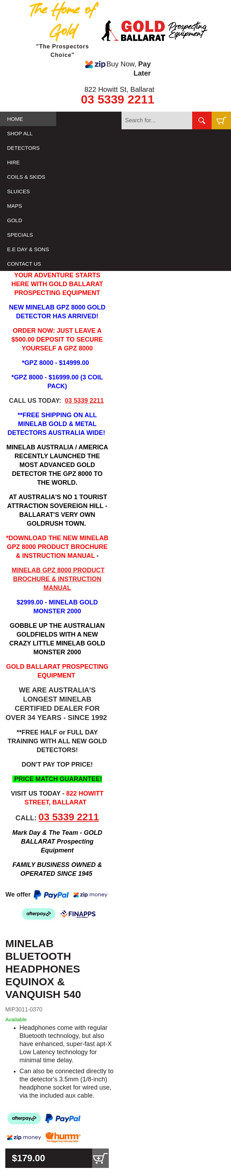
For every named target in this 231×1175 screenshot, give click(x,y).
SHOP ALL (19, 133)
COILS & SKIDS (26, 177)
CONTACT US (24, 264)
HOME (15, 119)
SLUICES (18, 191)
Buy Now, (118, 68)
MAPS (14, 206)
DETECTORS (23, 148)
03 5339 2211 (117, 99)
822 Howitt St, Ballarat (119, 89)
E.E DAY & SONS (28, 249)
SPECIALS (20, 235)
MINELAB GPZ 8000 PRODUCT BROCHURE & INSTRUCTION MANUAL (58, 579)
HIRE (13, 162)
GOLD (14, 220)
